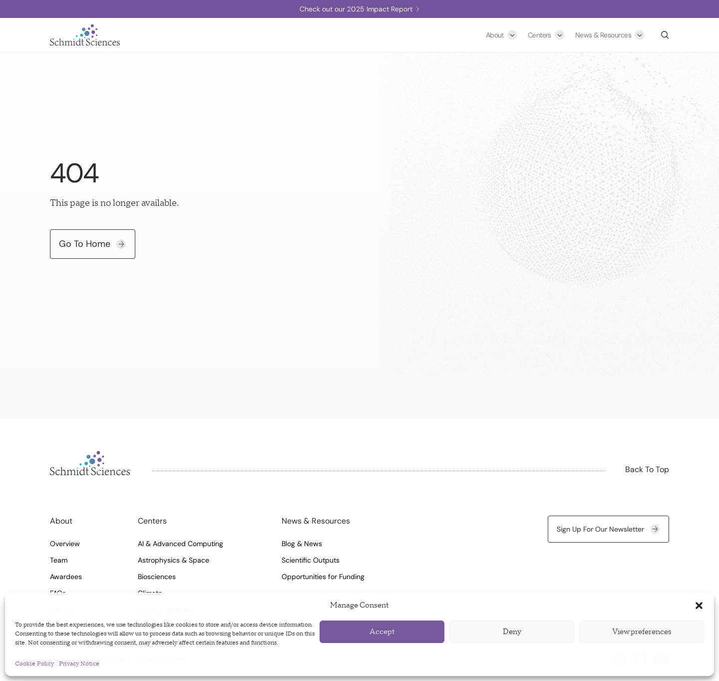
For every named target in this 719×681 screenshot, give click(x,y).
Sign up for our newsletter (608, 529)
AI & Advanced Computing (180, 543)
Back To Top (647, 469)
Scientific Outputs (311, 560)
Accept (382, 632)
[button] (699, 606)
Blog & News (302, 543)
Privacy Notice (79, 664)
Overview (65, 543)
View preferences (642, 632)
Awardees (66, 576)
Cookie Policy (34, 664)
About (495, 34)
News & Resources (603, 34)
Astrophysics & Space (173, 560)
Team (58, 560)
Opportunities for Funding (323, 576)
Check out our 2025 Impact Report (359, 8)
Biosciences (157, 576)
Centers (539, 34)
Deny (512, 632)
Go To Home (92, 244)
